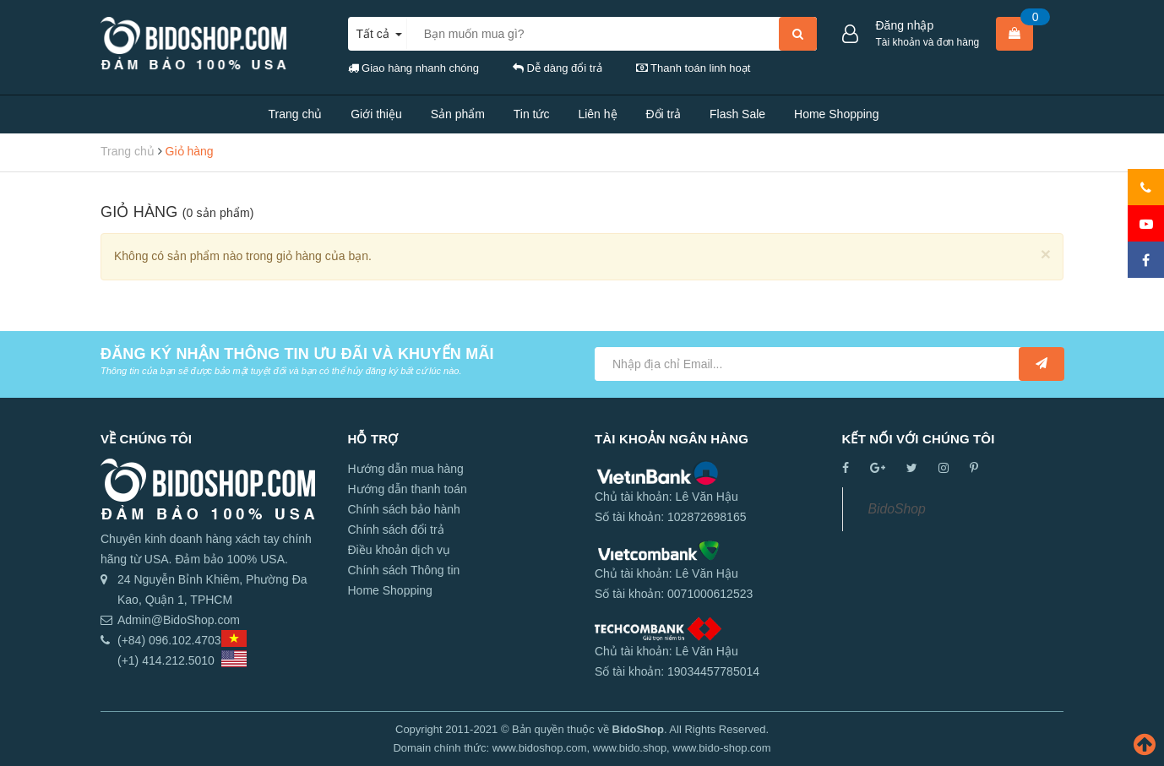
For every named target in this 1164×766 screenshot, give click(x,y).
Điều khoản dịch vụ (399, 550)
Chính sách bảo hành (404, 509)
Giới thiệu (376, 114)
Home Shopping (836, 114)
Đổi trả (663, 114)
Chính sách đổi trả (396, 529)
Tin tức (532, 114)
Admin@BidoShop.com (178, 620)
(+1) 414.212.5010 (166, 660)
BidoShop (897, 509)
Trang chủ (296, 114)
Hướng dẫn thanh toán (407, 489)
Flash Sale (737, 114)
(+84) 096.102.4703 (169, 640)
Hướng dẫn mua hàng (406, 468)
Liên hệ (597, 114)
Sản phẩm (458, 114)
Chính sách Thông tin (404, 570)
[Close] (1046, 254)
